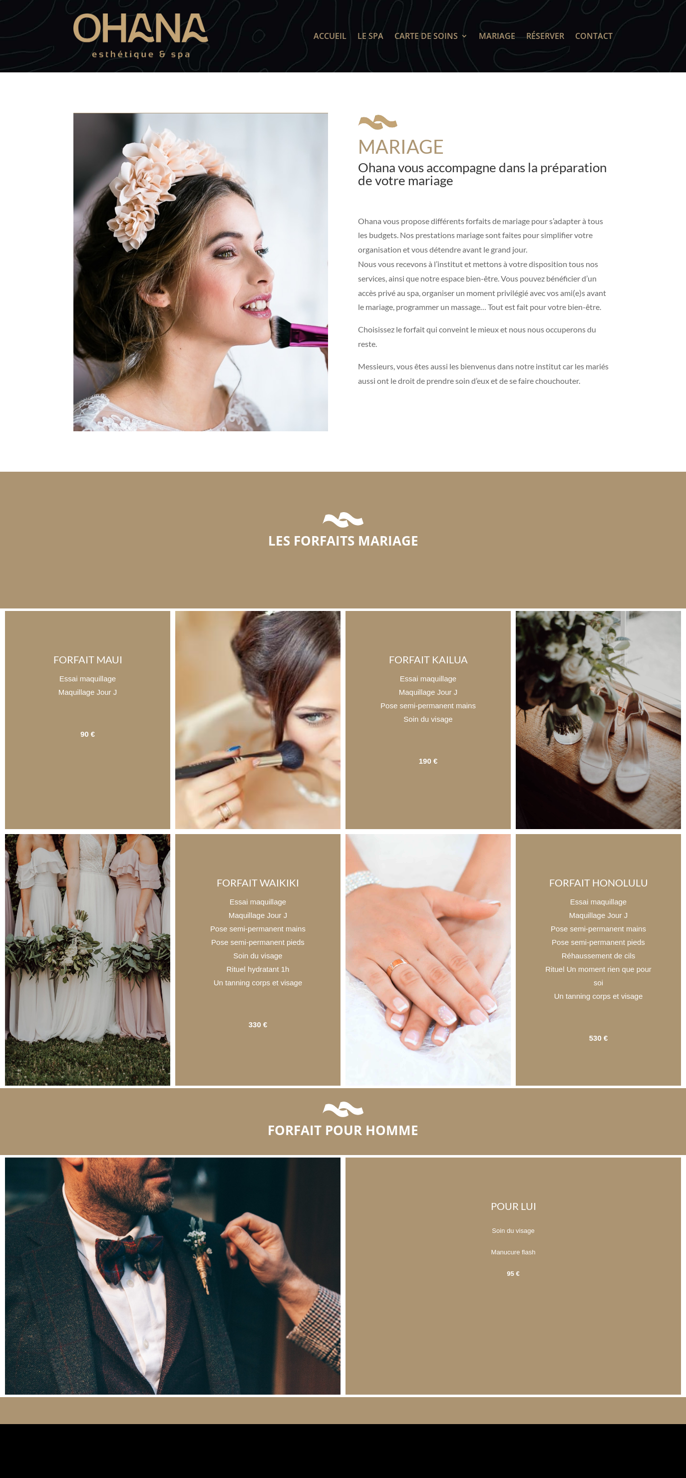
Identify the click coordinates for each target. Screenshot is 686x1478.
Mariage (497, 35)
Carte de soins (426, 35)
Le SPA (370, 35)
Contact (594, 35)
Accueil (330, 35)
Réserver (545, 35)
